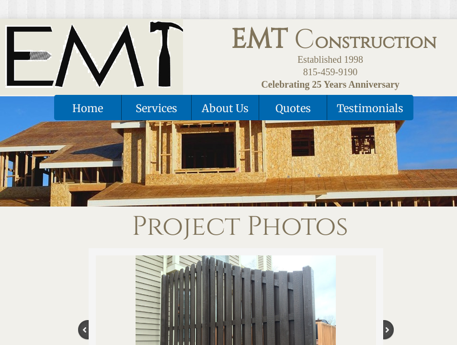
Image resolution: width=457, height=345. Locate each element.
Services (156, 108)
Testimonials (370, 108)
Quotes (293, 108)
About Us (225, 108)
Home (87, 108)
